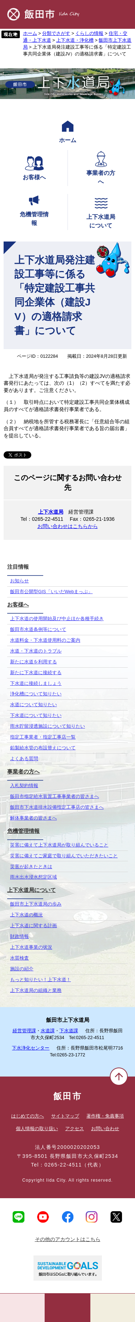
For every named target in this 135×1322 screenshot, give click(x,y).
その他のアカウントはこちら (67, 1239)
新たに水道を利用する (33, 661)
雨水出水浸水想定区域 (33, 877)
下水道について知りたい (36, 715)
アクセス (74, 1128)
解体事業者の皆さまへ (33, 818)
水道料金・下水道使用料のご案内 (45, 640)
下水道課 (68, 1030)
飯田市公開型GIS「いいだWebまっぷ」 (51, 591)
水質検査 (19, 958)
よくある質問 (24, 758)
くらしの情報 (89, 33)
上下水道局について (100, 211)
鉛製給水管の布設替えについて (43, 747)
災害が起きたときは (31, 866)
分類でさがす (56, 33)
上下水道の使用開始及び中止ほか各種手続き (57, 618)
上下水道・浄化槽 (75, 40)
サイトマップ (65, 1116)
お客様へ (34, 167)
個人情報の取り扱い (37, 1128)
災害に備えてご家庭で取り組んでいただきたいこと (64, 855)
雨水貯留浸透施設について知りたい (47, 726)
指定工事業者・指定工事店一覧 (43, 737)
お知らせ (19, 580)
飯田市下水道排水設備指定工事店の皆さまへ (57, 807)
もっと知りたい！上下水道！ (40, 979)
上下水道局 (50, 512)
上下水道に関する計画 (33, 925)
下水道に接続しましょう (36, 683)
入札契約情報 (24, 785)
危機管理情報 (34, 208)
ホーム (30, 33)
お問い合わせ (105, 1128)
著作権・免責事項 (105, 1116)
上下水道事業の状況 (31, 947)
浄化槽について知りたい (36, 693)
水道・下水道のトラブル (36, 651)
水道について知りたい (33, 704)
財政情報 (19, 936)
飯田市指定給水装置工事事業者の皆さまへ (54, 796)
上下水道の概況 (26, 914)
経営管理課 (24, 1030)
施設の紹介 (21, 968)
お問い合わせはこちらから (67, 526)
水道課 (48, 1030)
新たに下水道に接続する (36, 672)
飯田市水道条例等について (38, 629)
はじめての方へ (27, 1116)
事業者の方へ (100, 167)
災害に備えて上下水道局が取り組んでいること (59, 845)
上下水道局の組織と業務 (36, 990)
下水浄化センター (30, 1048)
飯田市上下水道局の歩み (36, 904)
